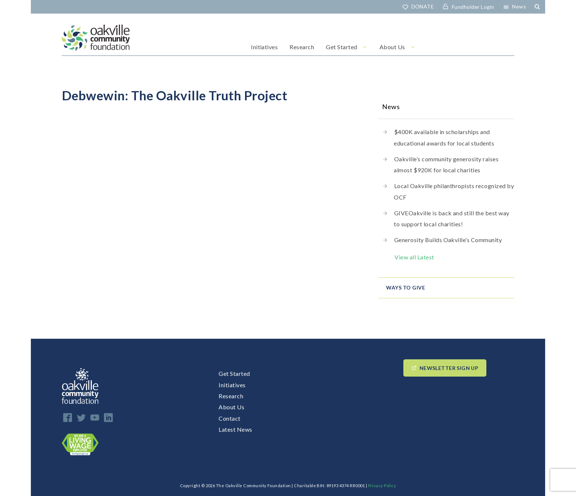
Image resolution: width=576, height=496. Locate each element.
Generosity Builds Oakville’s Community (448, 239)
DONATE (422, 6)
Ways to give (405, 287)
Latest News (235, 429)
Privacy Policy (382, 485)
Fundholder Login (473, 7)
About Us (392, 46)
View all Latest (414, 257)
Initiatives (264, 46)
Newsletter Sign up (449, 368)
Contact (229, 418)
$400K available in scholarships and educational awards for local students (444, 137)
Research (301, 46)
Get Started (341, 46)
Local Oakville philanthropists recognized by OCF (454, 191)
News (519, 6)
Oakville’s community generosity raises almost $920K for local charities (446, 164)
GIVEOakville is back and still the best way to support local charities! (451, 218)
